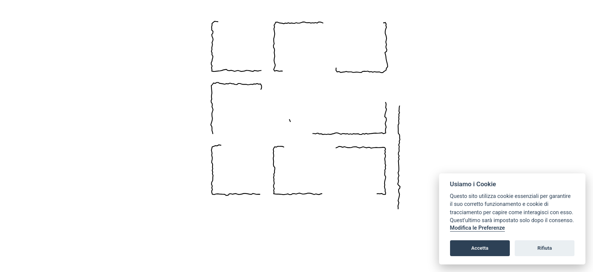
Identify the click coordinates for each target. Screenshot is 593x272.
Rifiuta (544, 248)
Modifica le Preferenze (477, 228)
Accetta (479, 248)
